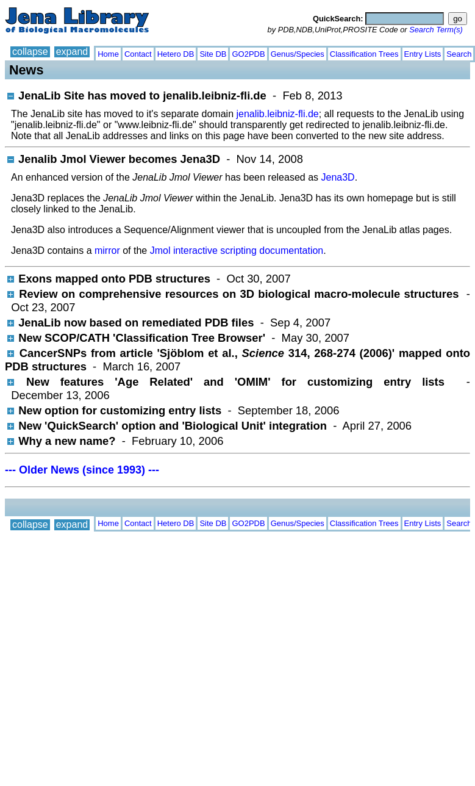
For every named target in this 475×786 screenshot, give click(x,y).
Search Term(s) (436, 29)
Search (458, 54)
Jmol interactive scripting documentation (237, 250)
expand (72, 51)
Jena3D (337, 177)
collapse (30, 51)
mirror (107, 250)
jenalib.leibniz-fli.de (277, 114)
